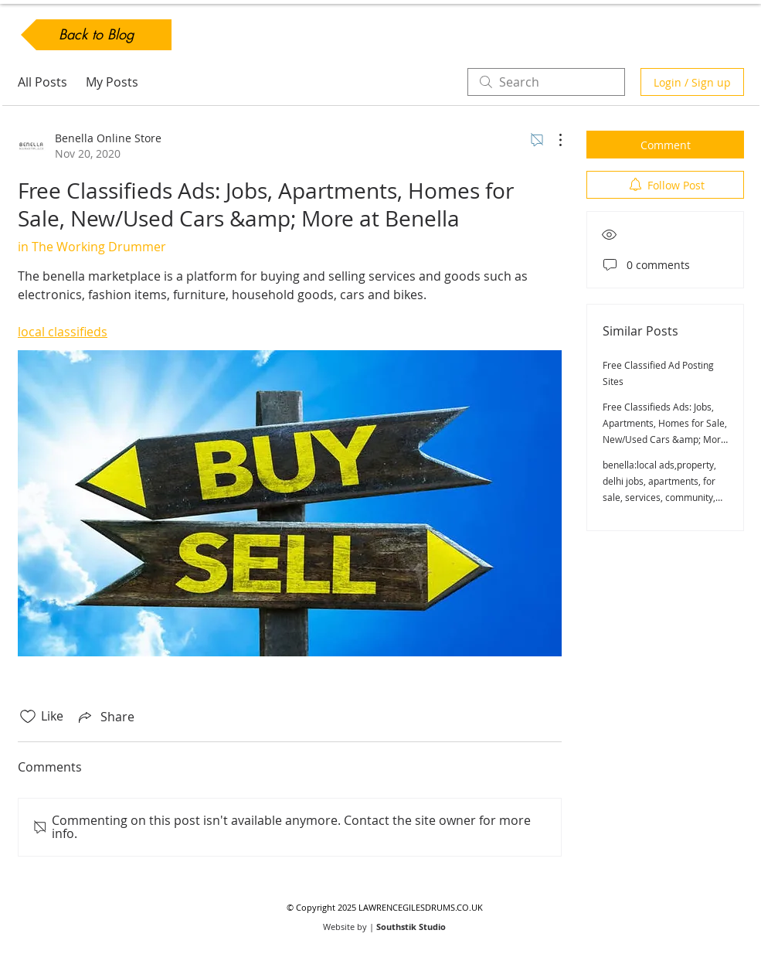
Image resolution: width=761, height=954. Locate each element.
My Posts (112, 81)
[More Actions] (552, 140)
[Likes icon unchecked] (28, 716)
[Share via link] (105, 716)
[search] (546, 82)
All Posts (42, 81)
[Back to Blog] (96, 34)
